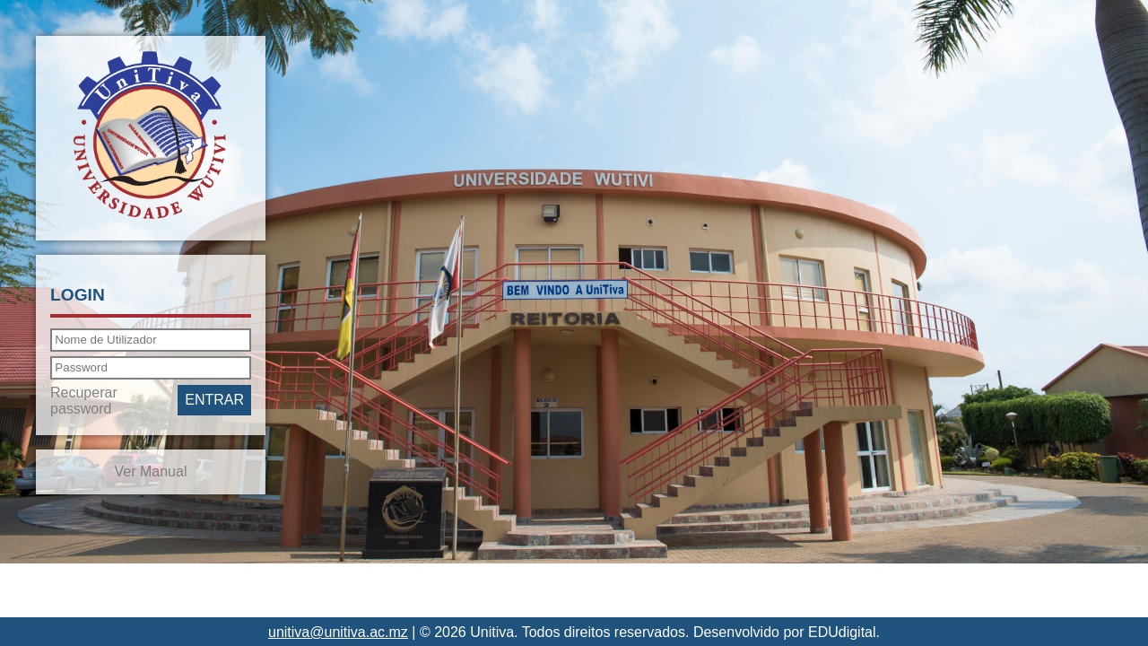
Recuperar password (83, 400)
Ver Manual (151, 471)
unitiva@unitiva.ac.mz (338, 632)
